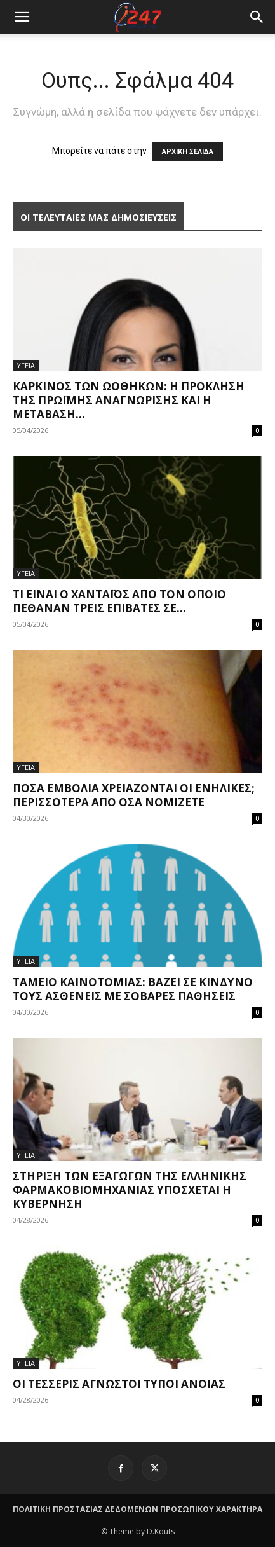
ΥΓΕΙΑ (26, 365)
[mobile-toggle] (21, 17)
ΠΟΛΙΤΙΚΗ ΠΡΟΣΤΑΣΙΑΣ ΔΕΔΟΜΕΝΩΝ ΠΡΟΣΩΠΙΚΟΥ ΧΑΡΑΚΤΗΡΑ (137, 1509)
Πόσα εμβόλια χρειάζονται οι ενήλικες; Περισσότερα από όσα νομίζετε (134, 795)
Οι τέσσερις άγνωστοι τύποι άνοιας (119, 1384)
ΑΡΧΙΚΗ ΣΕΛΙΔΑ (187, 152)
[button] (257, 17)
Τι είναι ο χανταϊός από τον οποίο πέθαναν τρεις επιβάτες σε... (119, 601)
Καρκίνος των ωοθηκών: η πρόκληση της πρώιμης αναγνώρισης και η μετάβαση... (129, 400)
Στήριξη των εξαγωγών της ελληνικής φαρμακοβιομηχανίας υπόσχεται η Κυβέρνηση (129, 1190)
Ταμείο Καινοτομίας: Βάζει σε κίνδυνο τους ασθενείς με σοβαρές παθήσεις (133, 989)
